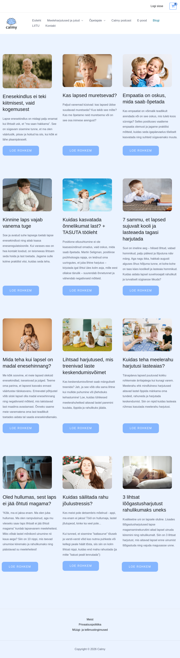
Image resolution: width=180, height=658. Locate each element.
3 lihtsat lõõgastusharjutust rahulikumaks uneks (144, 503)
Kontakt (51, 25)
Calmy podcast (121, 20)
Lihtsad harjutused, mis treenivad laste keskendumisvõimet (88, 366)
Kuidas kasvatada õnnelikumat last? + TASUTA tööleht (84, 226)
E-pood (142, 20)
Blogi (156, 20)
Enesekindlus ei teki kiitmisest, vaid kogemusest (24, 103)
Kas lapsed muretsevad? (90, 95)
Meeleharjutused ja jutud (63, 20)
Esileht (36, 20)
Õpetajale (95, 20)
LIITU (36, 25)
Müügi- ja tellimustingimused (90, 629)
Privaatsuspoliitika (90, 624)
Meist (90, 619)
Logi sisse (157, 6)
